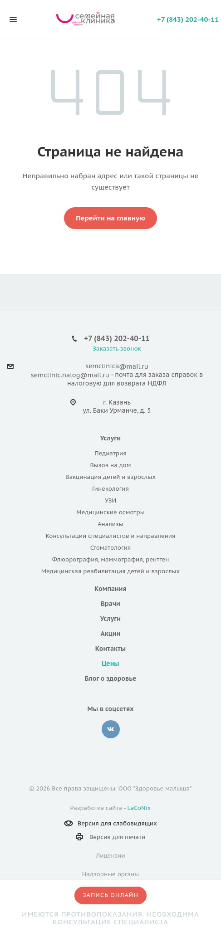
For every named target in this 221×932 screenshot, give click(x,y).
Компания (110, 589)
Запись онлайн (110, 895)
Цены (110, 663)
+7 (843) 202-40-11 (188, 19)
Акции (111, 633)
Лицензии (110, 855)
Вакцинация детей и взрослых (110, 477)
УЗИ (110, 500)
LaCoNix (139, 808)
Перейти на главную (110, 218)
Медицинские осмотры (110, 512)
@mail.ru (133, 366)
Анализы (110, 524)
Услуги (110, 438)
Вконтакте (111, 729)
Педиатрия (110, 453)
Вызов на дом (110, 465)
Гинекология (110, 489)
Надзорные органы (110, 874)
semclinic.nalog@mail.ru (70, 375)
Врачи (110, 604)
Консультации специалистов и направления (110, 536)
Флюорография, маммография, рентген (110, 559)
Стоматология (110, 547)
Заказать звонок (117, 348)
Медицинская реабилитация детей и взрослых (110, 571)
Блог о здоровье (111, 678)
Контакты (110, 648)
